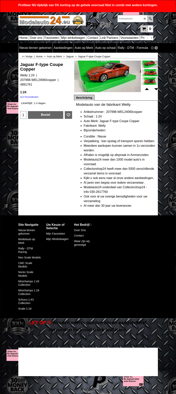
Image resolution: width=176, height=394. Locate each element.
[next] (151, 38)
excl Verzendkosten (29, 97)
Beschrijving (84, 97)
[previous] (147, 38)
